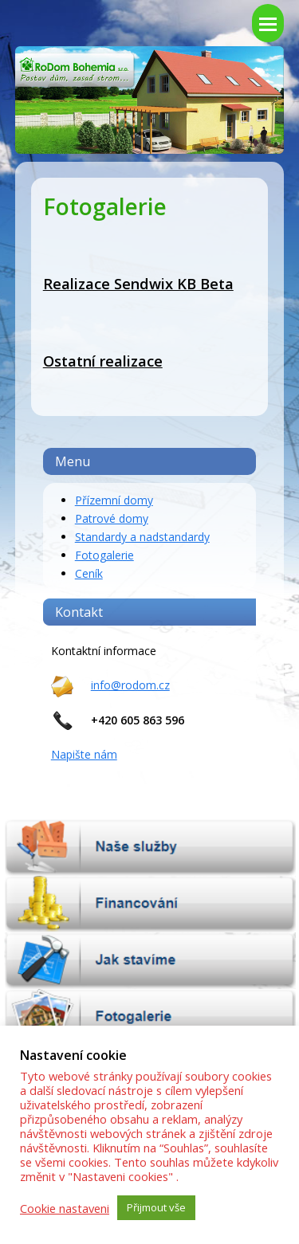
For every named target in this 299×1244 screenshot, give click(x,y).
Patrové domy (111, 518)
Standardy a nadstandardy (142, 536)
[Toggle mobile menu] (268, 23)
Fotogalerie (104, 555)
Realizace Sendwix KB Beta (138, 283)
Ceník (89, 573)
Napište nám (84, 754)
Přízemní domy (114, 500)
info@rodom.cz (130, 685)
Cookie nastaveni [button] (64, 1208)
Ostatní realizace (103, 361)
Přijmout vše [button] (156, 1207)
